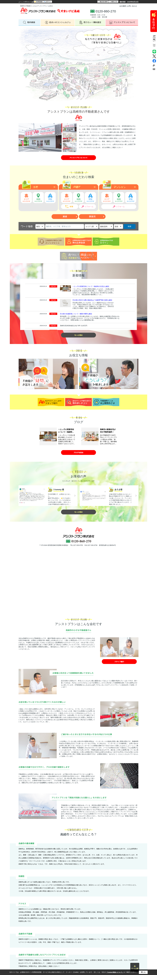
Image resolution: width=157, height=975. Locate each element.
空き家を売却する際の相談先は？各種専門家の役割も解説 (92, 300)
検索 (129, 226)
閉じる (143, 972)
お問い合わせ (132, 6)
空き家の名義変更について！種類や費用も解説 (76, 314)
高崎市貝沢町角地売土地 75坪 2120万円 (73, 325)
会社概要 (122, 6)
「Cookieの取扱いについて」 (115, 972)
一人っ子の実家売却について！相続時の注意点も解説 (91, 286)
